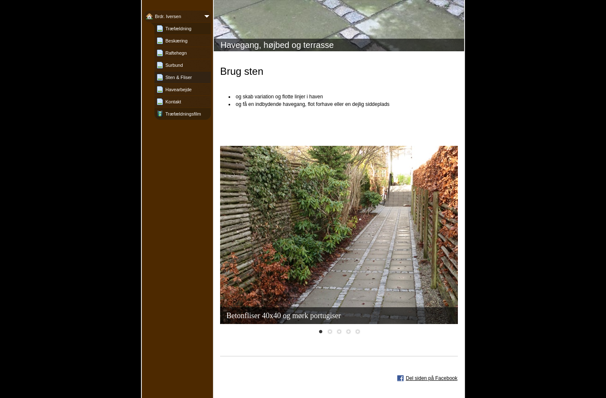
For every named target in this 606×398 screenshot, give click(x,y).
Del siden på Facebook (431, 378)
